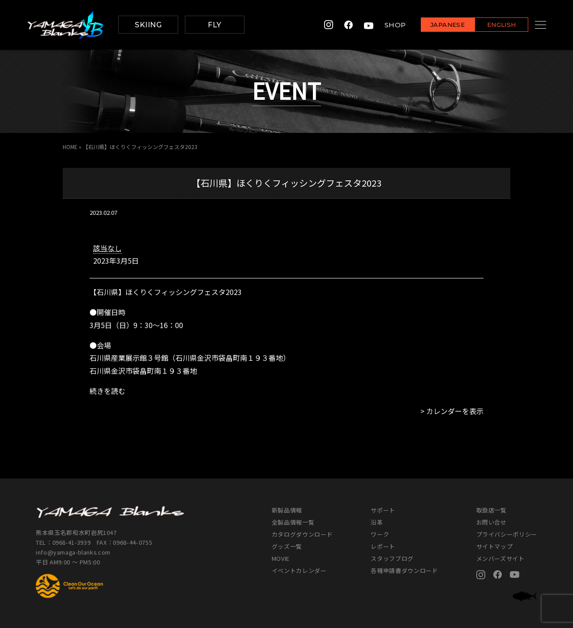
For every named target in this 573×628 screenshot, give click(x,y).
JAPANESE (436, 25)
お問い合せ (491, 521)
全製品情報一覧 (293, 521)
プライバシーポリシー (507, 534)
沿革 (377, 521)
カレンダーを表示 (454, 410)
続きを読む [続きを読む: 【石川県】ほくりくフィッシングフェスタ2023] (107, 390)
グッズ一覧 (287, 546)
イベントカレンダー (299, 570)
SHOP (384, 25)
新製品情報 (287, 509)
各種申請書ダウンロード (404, 570)
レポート (383, 546)
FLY (214, 25)
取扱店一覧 (491, 509)
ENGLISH (490, 25)
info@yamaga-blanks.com (74, 552)
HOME (70, 146)
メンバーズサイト (500, 558)
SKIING (148, 25)
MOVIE (281, 558)
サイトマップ (494, 546)
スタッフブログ (392, 558)
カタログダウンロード (302, 534)
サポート (383, 509)
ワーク (380, 534)
